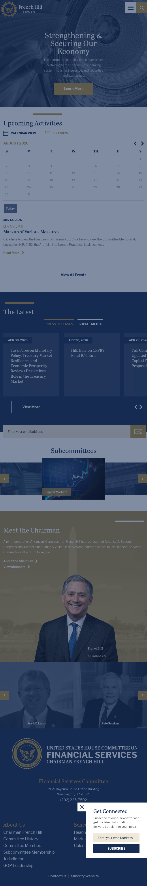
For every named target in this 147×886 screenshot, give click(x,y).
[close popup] (81, 806)
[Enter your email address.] (116, 838)
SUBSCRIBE (116, 848)
